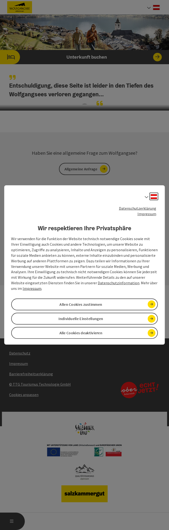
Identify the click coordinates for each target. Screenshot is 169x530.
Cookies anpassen (24, 394)
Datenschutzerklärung (137, 208)
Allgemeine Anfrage (81, 169)
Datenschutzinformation (118, 282)
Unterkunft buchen (81, 57)
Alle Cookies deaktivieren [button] (81, 332)
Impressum (146, 213)
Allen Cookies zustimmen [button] (80, 304)
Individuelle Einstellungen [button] (80, 318)
